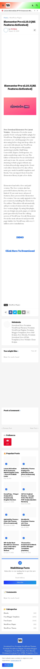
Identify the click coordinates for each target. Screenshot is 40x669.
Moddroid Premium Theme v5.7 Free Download (27, 522)
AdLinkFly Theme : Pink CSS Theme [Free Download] (11, 521)
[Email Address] (20, 578)
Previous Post (7, 428)
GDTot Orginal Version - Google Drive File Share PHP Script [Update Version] (28, 498)
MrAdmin (16, 322)
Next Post (33, 428)
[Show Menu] (3, 5)
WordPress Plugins (15, 18)
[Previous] (35, 11)
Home (6, 18)
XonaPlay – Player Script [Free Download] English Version (11, 497)
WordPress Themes (20, 628)
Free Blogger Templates (20, 617)
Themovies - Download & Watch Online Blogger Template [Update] (28, 546)
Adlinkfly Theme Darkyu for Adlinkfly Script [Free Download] (28, 471)
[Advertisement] (20, 56)
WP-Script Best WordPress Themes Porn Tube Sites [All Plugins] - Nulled (11, 546)
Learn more (15, 660)
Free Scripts (20, 621)
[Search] (37, 5)
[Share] (34, 30)
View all (33, 351)
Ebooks (20, 613)
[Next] (37, 11)
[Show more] (28, 312)
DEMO (20, 237)
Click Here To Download (20, 251)
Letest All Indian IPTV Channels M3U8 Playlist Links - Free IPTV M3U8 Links (18, 11)
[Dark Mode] (33, 5)
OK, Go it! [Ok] (7, 665)
